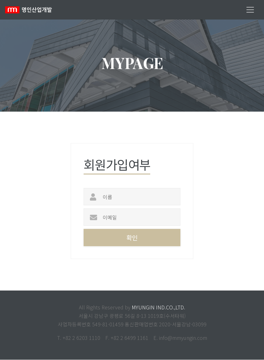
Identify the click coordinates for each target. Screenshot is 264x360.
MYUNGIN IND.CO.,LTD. (158, 307)
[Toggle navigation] (250, 9)
